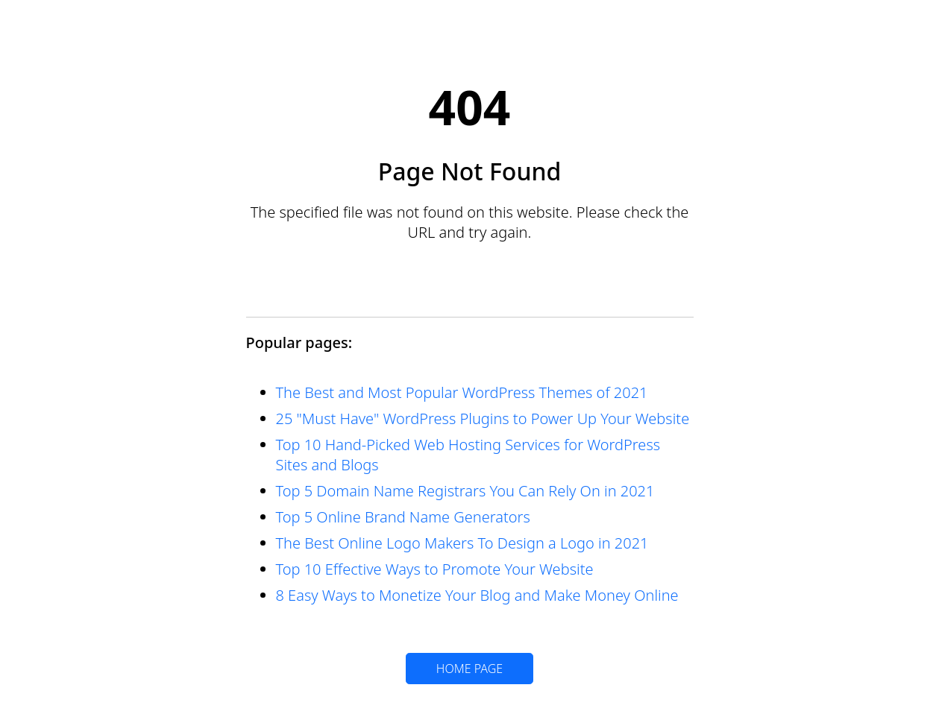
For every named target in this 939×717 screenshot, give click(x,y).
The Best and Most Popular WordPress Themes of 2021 (462, 392)
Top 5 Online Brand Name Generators (403, 517)
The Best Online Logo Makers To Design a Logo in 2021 (462, 543)
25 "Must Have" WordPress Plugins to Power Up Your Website (483, 418)
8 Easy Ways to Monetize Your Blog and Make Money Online (477, 595)
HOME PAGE (469, 668)
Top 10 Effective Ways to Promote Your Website (435, 569)
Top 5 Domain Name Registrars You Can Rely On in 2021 (465, 491)
